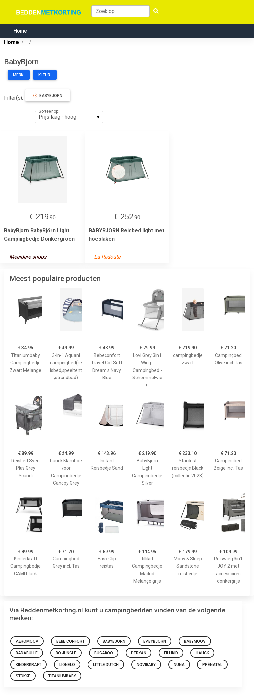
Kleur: (44, 75)
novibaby (146, 664)
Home (20, 31)
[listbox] (69, 117)
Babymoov (195, 641)
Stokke (23, 676)
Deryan (138, 653)
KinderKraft (28, 664)
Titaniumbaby (62, 676)
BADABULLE (27, 653)
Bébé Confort (70, 641)
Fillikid (171, 653)
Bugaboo (103, 653)
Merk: (18, 75)
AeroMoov (27, 641)
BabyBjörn (114, 641)
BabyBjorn (47, 95)
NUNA (179, 664)
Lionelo (67, 664)
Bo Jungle (66, 653)
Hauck (202, 653)
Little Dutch (106, 664)
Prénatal (212, 664)
